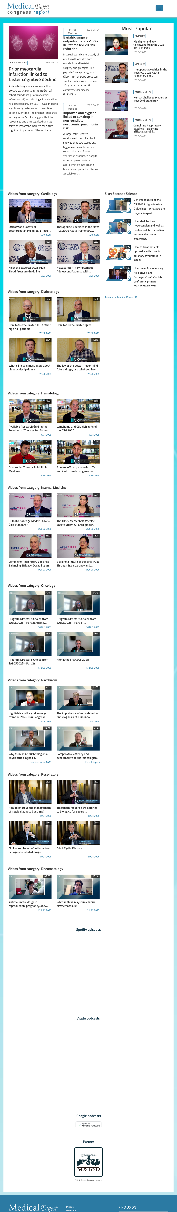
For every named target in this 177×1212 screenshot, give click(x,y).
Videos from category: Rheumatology (35, 851)
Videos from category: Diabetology (33, 286)
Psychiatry (139, 36)
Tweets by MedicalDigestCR (121, 293)
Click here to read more (88, 1161)
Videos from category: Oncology (31, 574)
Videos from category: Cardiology (32, 190)
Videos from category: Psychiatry (32, 666)
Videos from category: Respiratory (33, 758)
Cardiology (139, 64)
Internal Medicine (18, 63)
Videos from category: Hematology (33, 385)
